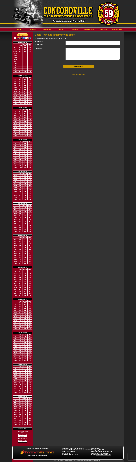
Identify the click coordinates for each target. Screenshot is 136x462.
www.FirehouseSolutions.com (37, 456)
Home (19, 29)
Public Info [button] (103, 29)
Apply (61, 29)
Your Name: (39, 42)
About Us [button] (33, 29)
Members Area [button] (117, 29)
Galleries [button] (75, 29)
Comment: (38, 48)
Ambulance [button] (47, 29)
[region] (68, 29)
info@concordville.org (103, 455)
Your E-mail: (39, 44)
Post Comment (78, 66)
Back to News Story (78, 74)
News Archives (89, 29)
